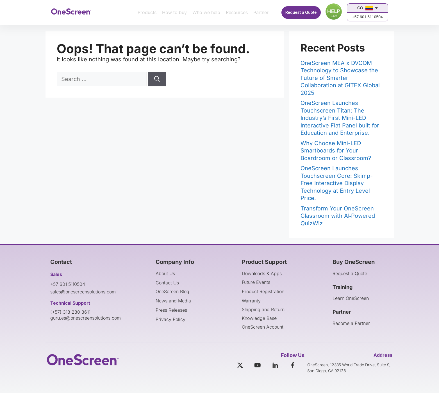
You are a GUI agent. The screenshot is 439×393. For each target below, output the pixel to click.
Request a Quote (301, 12)
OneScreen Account (262, 327)
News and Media (173, 301)
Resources (237, 12)
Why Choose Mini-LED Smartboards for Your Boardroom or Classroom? (336, 150)
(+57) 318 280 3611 (70, 312)
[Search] (157, 79)
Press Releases (171, 310)
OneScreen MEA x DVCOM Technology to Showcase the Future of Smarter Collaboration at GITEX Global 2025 (340, 78)
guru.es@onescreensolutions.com (85, 318)
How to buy (174, 12)
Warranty (251, 301)
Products (147, 12)
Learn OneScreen (351, 298)
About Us (165, 273)
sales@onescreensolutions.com (83, 292)
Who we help (206, 12)
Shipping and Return (263, 309)
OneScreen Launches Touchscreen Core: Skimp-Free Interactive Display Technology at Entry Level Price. (337, 183)
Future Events (256, 282)
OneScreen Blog (172, 291)
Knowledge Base (259, 318)
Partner (261, 12)
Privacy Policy (170, 319)
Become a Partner (351, 323)
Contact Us (167, 283)
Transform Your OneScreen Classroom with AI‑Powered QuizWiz (338, 216)
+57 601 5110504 (367, 17)
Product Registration (263, 291)
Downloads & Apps (262, 273)
